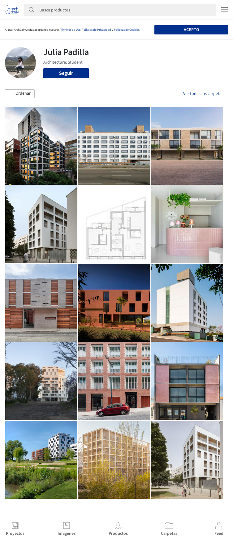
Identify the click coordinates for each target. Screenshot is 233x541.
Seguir (66, 73)
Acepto (191, 30)
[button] (20, 93)
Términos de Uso (70, 30)
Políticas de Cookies (126, 30)
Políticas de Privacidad (96, 30)
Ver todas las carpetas (203, 94)
